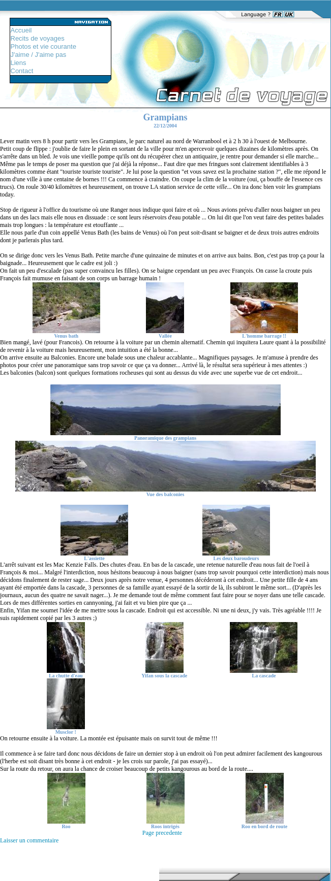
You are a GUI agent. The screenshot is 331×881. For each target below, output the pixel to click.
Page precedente (162, 832)
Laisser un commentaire (29, 840)
